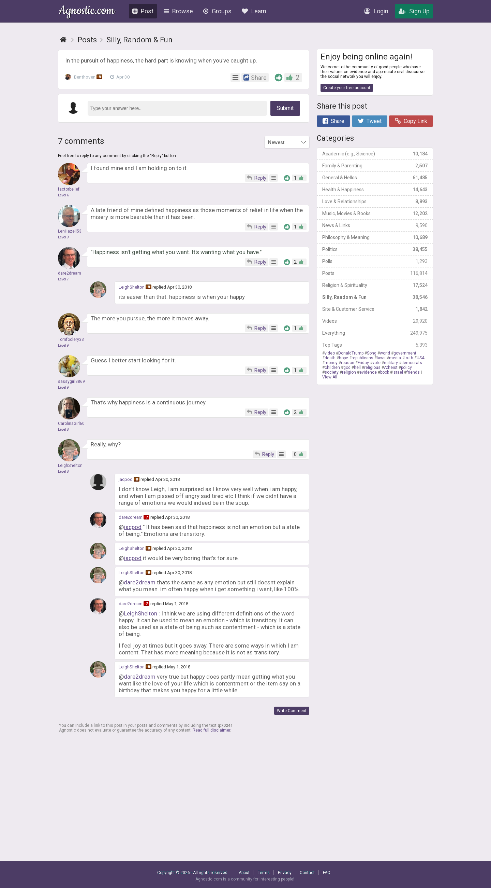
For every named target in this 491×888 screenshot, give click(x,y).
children (332, 367)
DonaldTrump (350, 353)
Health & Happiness (375, 189)
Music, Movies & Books (375, 213)
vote (376, 362)
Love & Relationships (375, 201)
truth (408, 358)
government (404, 353)
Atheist (391, 367)
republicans (362, 358)
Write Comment (292, 710)
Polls (375, 261)
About (244, 872)
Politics (375, 249)
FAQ (326, 872)
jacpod (126, 479)
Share (333, 121)
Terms (264, 872)
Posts (375, 273)
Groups (217, 11)
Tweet (370, 121)
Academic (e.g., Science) (375, 153)
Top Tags (375, 345)
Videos (375, 321)
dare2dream (131, 517)
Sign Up (414, 11)
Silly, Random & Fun (375, 297)
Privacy (285, 872)
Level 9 (63, 237)
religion (349, 372)
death (330, 358)
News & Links (375, 225)
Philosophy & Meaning (375, 237)
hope (343, 358)
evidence (368, 372)
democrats (411, 362)
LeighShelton (132, 287)
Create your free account (346, 87)
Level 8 (63, 429)
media (395, 358)
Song (371, 353)
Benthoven (85, 77)
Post (142, 11)
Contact (307, 872)
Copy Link (411, 121)
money (331, 362)
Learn (254, 11)
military (391, 362)
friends (413, 372)
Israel (397, 372)
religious (372, 367)
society (332, 372)
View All (329, 377)
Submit (285, 108)
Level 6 (63, 195)
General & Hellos (375, 177)
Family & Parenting (375, 165)
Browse (178, 11)
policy (406, 367)
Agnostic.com (87, 11)
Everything (375, 333)
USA (421, 358)
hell (357, 367)
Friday (363, 362)
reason (347, 362)
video (330, 353)
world (385, 353)
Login (376, 11)
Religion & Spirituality (375, 285)
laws (381, 358)
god (347, 367)
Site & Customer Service (375, 309)
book (384, 372)
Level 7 (63, 279)
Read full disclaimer (211, 730)
